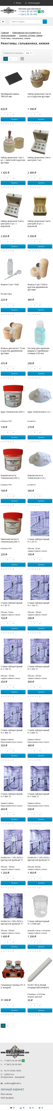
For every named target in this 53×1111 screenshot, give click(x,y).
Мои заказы (6, 1094)
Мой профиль (7, 1097)
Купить (13, 119)
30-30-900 (28, 11)
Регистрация (32, 3)
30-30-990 (27, 14)
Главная (5, 32)
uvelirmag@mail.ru (12, 1083)
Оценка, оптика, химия (30, 35)
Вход (17, 3)
